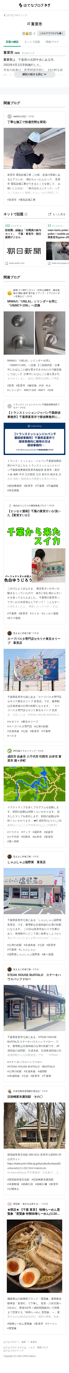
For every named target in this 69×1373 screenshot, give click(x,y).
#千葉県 (39, 485)
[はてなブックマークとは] (25, 214)
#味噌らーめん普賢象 (19, 1323)
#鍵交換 (32, 385)
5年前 (36, 633)
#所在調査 (13, 490)
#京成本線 (13, 731)
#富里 (10, 385)
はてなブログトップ (13, 1350)
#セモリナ (13, 721)
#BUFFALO (48, 1066)
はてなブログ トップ (15, 15)
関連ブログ (52, 41)
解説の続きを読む (34, 74)
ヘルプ (31, 1347)
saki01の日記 (19, 116)
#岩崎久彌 (41, 1184)
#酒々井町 (13, 841)
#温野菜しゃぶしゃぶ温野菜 (23, 954)
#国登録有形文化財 (18, 1179)
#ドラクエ (13, 832)
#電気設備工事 (27, 199)
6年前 (45, 1204)
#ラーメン (51, 1323)
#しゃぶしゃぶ (27, 949)
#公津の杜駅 (41, 726)
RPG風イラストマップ (24, 751)
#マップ (26, 832)
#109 (50, 390)
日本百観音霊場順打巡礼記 (26, 1091)
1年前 (31, 116)
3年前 (29, 296)
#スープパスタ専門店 (19, 726)
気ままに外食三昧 (22, 633)
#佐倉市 (48, 832)
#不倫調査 (52, 485)
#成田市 (37, 832)
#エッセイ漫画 (49, 613)
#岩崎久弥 (27, 1184)
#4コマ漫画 (14, 618)
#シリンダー (14, 390)
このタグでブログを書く (51, 33)
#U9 (41, 385)
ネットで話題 (32, 41)
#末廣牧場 (13, 1184)
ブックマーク (13, 225)
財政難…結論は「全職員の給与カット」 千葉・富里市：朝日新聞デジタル (23, 234)
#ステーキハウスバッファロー (24, 1062)
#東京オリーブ (29, 721)
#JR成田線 (13, 1075)
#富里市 (12, 199)
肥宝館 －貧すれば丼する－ (26, 1204)
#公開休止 (13, 1188)
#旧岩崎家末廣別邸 (43, 1179)
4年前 (51, 505)
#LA (48, 385)
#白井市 (37, 836)
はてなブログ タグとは (14, 1347)
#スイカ (34, 613)
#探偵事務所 (14, 485)
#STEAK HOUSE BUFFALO (23, 1066)
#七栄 (24, 731)
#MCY (41, 390)
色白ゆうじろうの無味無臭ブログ (29, 505)
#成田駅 (42, 1071)
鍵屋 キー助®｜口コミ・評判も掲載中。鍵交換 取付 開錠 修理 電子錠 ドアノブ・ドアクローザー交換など (36, 293)
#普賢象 (12, 1328)
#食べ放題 (48, 954)
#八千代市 (13, 836)
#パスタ (12, 735)
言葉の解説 (12, 41)
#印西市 (26, 836)
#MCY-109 (30, 390)
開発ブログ (42, 1347)
